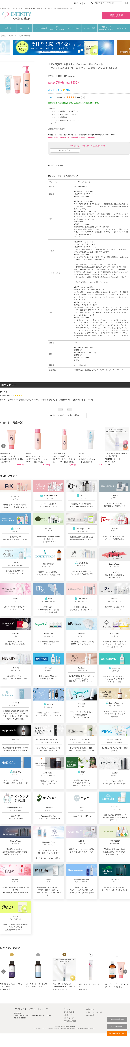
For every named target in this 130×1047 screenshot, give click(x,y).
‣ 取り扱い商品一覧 (68, 1012)
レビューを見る (55, 165)
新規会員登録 (116, 15)
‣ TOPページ (66, 1009)
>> (71, 409)
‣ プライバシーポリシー (70, 1018)
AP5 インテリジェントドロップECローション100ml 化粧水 (11, 986)
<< (59, 409)
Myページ (77, 3)
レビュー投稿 (24, 28)
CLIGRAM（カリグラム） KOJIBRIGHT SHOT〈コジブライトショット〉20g (64, 986)
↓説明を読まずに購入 (117, 1033)
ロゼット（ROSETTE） (71, 120)
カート (86, 3)
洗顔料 (64, 117)
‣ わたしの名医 (90, 1015)
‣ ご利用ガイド (67, 1015)
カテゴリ (53, 123)
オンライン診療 (73, 28)
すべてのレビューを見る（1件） (65, 415)
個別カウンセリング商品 (57, 28)
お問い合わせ (122, 28)
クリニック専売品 (40, 28)
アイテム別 (54, 111)
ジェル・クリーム (68, 114)
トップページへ (117, 1026)
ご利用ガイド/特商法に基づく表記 (106, 28)
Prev (3, 446)
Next (125, 446)
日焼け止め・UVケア (69, 111)
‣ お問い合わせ (90, 1009)
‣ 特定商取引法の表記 (69, 1021)
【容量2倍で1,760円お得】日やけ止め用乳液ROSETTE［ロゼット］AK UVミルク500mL (116, 459)
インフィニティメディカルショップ (31, 1009)
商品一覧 (8, 28)
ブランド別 (54, 120)
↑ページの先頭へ (117, 1019)
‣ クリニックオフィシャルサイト (95, 1012)
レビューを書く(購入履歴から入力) (63, 176)
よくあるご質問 (89, 28)
